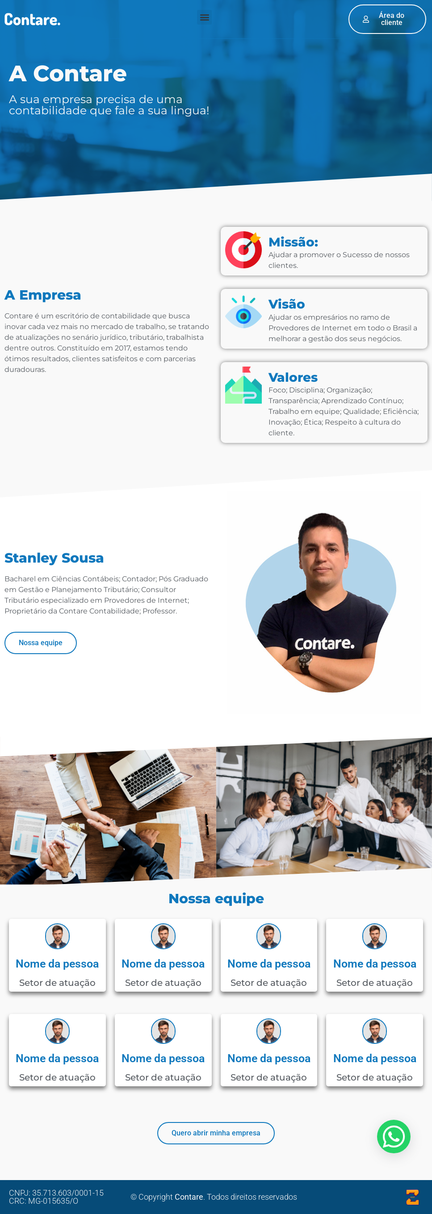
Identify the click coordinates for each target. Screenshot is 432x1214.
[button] (204, 17)
